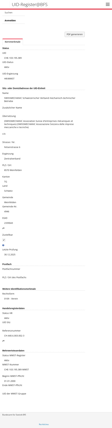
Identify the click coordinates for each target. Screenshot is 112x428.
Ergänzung (8, 153)
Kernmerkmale (12, 41)
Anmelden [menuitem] (10, 20)
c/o (3, 133)
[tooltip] (3, 245)
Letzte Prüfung (10, 249)
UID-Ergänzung (10, 73)
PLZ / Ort (6, 165)
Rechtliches (44, 424)
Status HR (7, 313)
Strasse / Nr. (8, 142)
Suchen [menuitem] (8, 12)
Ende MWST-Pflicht (12, 385)
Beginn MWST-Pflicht (13, 376)
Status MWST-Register (13, 355)
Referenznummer (11, 330)
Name (5, 93)
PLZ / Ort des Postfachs (14, 277)
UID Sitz (6, 322)
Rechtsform (8, 293)
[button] (107, 4)
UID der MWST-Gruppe (14, 393)
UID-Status (7, 62)
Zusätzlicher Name (12, 107)
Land (4, 185)
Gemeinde (7, 197)
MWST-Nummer (10, 364)
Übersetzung (9, 116)
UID (4, 52)
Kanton (6, 176)
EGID (4, 217)
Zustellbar (7, 234)
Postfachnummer (11, 268)
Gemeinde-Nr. (9, 206)
